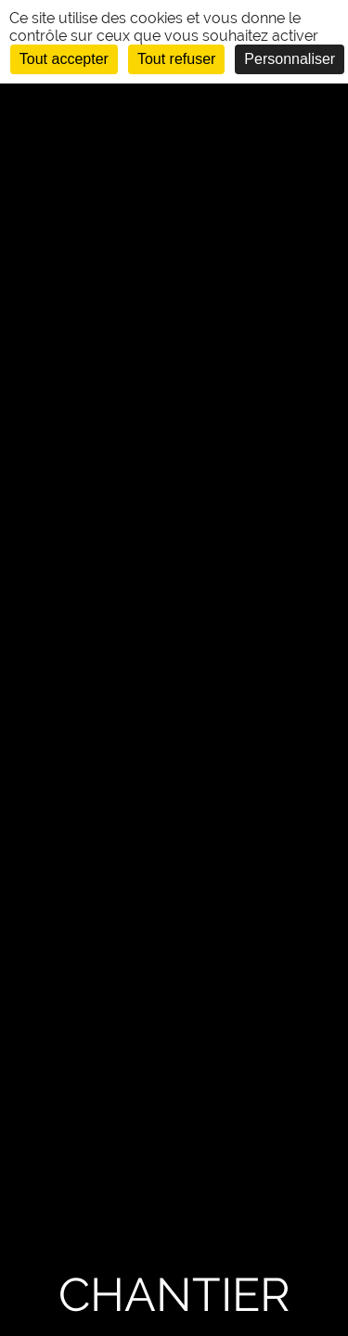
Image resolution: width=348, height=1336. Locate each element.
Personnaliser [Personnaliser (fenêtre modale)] (289, 59)
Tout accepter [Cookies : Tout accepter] (64, 59)
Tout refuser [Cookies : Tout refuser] (176, 59)
